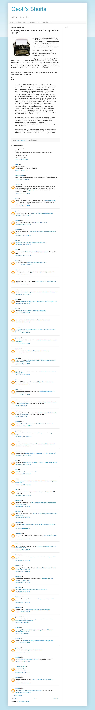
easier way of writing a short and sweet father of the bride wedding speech (39, 292)
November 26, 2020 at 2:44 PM (23, 235)
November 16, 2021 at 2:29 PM (23, 464)
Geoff (18, 140)
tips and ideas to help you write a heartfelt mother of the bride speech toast (38, 301)
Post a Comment (18, 695)
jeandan (17, 211)
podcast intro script (41, 402)
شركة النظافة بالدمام (20, 668)
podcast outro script (52, 402)
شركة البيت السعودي (20, 666)
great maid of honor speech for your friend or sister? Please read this (40, 462)
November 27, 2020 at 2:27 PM (23, 255)
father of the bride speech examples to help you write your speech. (36, 423)
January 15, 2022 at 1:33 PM (22, 652)
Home (11, 22)
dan (16, 198)
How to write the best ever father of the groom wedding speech (30, 242)
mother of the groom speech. (40, 222)
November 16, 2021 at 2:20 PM (23, 446)
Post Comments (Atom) (24, 701)
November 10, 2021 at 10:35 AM (23, 436)
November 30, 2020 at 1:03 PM (23, 294)
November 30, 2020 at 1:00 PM (23, 274)
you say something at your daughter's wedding (42, 272)
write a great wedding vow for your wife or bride (41, 382)
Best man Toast (19, 175)
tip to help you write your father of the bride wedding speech (38, 640)
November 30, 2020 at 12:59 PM (23, 264)
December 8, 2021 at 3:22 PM (22, 528)
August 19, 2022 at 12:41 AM (22, 672)
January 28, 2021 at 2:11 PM (22, 395)
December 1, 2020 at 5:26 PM (22, 303)
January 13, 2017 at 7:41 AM (22, 193)
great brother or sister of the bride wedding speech (38, 609)
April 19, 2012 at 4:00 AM (21, 159)
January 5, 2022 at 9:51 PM (22, 633)
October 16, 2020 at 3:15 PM (22, 206)
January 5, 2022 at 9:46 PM (22, 622)
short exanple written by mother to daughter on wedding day (35, 320)
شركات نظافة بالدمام (20, 670)
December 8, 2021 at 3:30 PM (22, 550)
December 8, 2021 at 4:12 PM (22, 611)
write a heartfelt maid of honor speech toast (38, 351)
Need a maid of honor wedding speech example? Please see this (31, 589)
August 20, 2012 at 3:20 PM (22, 179)
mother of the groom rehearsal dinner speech (42, 213)
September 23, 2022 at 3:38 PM (23, 692)
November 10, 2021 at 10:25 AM (23, 426)
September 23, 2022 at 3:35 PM (23, 683)
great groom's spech (50, 200)
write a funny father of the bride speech (32, 650)
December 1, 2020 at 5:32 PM (22, 333)
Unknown (18, 500)
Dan (16, 379)
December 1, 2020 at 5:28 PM (22, 312)
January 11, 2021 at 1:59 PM (22, 353)
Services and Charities (44, 22)
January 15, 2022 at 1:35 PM (22, 661)
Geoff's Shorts (28, 9)
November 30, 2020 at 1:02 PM (23, 285)
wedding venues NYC (31, 190)
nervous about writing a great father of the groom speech (34, 251)
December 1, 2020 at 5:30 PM (22, 322)
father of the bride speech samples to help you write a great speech (37, 492)
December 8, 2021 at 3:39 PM (22, 582)
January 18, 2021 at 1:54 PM (22, 374)
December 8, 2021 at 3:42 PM (22, 591)
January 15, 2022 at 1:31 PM (22, 642)
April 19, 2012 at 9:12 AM (21, 170)
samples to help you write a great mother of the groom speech (40, 453)
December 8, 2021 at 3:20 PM (22, 517)
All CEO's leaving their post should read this (26, 471)
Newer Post (15, 699)
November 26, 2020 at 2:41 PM (23, 224)
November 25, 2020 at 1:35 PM (23, 215)
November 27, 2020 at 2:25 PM (23, 244)
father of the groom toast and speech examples (30, 690)
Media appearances (21, 22)
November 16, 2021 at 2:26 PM (23, 455)
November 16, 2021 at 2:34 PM (23, 474)
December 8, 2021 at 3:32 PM (22, 560)
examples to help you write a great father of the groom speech (39, 444)
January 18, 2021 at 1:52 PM (22, 364)
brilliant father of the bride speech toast (36, 262)
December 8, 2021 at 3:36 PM (22, 571)
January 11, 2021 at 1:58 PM (22, 343)
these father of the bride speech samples (28, 659)
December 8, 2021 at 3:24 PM (22, 539)
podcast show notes (24, 403)
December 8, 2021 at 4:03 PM (22, 602)
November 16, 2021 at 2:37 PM (23, 484)
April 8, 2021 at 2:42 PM (21, 405)
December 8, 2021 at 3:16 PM (22, 506)
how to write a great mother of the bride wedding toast (32, 310)
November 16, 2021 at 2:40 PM (23, 495)
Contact (32, 22)
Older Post (56, 699)
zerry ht (17, 184)
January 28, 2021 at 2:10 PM (22, 384)
